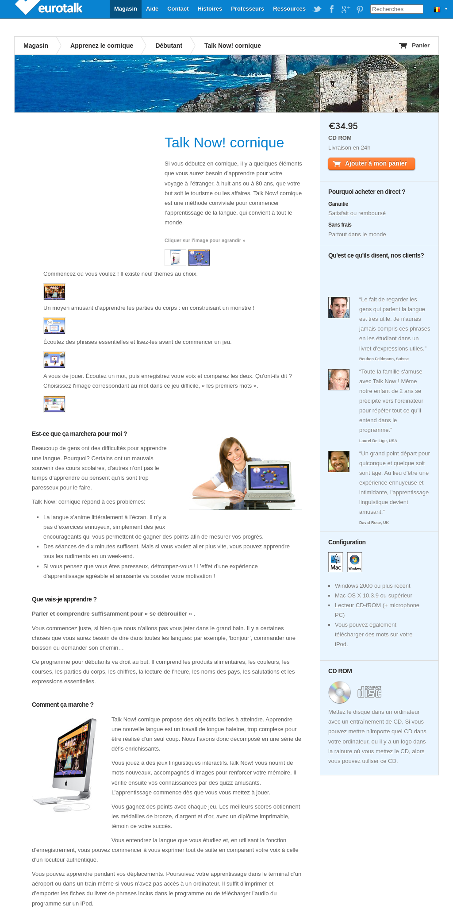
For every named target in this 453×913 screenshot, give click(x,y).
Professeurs (247, 8)
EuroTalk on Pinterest (360, 9)
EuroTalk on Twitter (317, 9)
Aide (152, 8)
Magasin (125, 8)
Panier (421, 45)
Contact (177, 8)
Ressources (289, 8)
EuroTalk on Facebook (331, 9)
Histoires (210, 8)
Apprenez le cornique (101, 45)
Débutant (168, 45)
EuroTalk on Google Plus (345, 9)
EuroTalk (49, 9)
